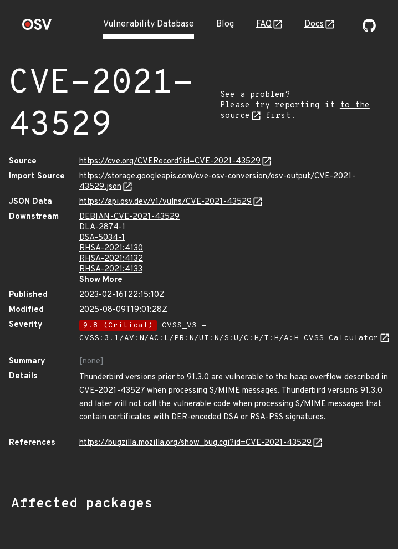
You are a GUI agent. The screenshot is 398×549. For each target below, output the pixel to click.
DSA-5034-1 (102, 238)
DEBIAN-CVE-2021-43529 (129, 217)
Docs (314, 24)
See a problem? (255, 95)
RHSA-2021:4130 (111, 248)
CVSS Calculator (341, 338)
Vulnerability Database (148, 24)
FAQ (264, 24)
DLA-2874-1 (102, 227)
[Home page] (37, 28)
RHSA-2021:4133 (110, 269)
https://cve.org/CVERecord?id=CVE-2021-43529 (170, 161)
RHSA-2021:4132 (111, 259)
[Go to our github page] (369, 29)
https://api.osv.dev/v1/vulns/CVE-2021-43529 (165, 202)
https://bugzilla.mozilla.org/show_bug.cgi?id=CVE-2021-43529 (195, 443)
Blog (225, 24)
